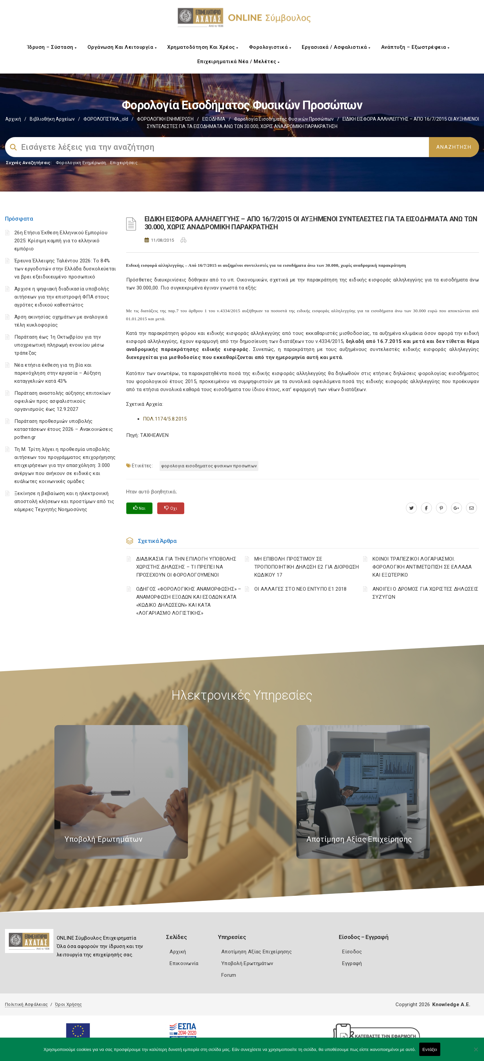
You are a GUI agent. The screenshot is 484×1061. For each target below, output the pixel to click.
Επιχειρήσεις (124, 162)
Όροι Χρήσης (68, 1004)
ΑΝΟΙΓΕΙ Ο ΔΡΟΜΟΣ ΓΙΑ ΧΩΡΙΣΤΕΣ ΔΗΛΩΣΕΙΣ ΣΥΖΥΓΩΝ (425, 593)
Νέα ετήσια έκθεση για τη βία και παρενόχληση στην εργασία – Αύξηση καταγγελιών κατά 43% (57, 373)
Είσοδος (352, 952)
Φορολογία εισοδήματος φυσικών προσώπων (284, 119)
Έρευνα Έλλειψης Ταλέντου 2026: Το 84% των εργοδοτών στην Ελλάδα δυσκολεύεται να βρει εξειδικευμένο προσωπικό (65, 269)
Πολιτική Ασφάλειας (26, 1004)
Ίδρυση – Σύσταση (52, 47)
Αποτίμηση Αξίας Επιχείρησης (256, 952)
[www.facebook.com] (426, 508)
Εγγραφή (352, 963)
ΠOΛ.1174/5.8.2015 (165, 419)
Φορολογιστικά (270, 47)
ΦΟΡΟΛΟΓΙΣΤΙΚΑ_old (105, 119)
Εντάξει (430, 1049)
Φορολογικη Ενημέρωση (81, 162)
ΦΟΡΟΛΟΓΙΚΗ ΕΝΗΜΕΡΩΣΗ (165, 119)
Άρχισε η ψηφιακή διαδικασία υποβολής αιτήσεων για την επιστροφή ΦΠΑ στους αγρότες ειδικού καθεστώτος (61, 297)
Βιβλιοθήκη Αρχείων (52, 119)
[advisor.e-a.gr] (471, 508)
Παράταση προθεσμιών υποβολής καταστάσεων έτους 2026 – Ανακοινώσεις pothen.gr (63, 429)
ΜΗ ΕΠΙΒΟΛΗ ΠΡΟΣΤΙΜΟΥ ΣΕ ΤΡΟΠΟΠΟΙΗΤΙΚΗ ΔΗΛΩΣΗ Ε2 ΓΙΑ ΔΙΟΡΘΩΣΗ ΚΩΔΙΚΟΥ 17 (306, 567)
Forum (228, 975)
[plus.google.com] (456, 508)
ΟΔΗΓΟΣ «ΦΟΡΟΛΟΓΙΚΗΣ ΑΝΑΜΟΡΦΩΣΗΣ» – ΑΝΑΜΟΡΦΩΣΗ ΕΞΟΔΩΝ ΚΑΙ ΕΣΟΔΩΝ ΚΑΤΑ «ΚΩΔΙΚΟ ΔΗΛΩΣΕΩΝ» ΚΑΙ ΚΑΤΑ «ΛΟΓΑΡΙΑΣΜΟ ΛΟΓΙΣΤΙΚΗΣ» (188, 601)
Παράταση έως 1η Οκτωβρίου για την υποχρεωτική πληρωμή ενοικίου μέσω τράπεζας (59, 345)
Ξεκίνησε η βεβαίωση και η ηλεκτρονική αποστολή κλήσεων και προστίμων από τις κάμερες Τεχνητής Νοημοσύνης (64, 501)
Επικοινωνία (184, 963)
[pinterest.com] (441, 508)
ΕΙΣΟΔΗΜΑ (213, 119)
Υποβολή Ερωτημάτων (247, 963)
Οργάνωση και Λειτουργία (122, 47)
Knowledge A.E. (451, 1004)
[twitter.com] (411, 508)
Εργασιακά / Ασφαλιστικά (336, 47)
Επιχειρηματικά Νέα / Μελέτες (238, 61)
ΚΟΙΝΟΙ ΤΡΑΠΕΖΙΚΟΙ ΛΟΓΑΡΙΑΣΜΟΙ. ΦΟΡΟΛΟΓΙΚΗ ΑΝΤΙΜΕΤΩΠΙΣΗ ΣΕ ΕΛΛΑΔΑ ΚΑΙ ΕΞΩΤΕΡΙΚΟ (422, 567)
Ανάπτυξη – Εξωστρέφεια (415, 47)
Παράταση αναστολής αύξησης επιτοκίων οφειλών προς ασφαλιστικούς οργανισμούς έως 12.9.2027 (62, 401)
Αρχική (13, 119)
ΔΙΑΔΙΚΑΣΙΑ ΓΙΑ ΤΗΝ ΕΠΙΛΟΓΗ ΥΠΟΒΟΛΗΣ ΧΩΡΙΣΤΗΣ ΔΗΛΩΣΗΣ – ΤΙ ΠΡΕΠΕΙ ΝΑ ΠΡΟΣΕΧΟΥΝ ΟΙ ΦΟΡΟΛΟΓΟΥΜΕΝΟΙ (186, 567)
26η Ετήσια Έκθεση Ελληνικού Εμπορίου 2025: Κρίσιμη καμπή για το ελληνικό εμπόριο (60, 241)
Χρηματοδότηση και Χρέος (202, 47)
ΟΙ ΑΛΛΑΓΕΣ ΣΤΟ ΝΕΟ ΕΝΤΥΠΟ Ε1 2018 (300, 589)
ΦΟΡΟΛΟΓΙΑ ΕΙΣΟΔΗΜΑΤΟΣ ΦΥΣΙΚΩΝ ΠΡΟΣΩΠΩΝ (209, 465)
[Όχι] (475, 1052)
